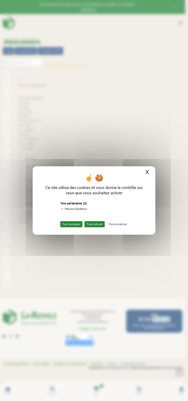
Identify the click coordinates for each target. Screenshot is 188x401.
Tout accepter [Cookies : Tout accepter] (71, 224)
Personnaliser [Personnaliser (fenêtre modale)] (118, 224)
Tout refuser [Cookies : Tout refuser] (94, 224)
